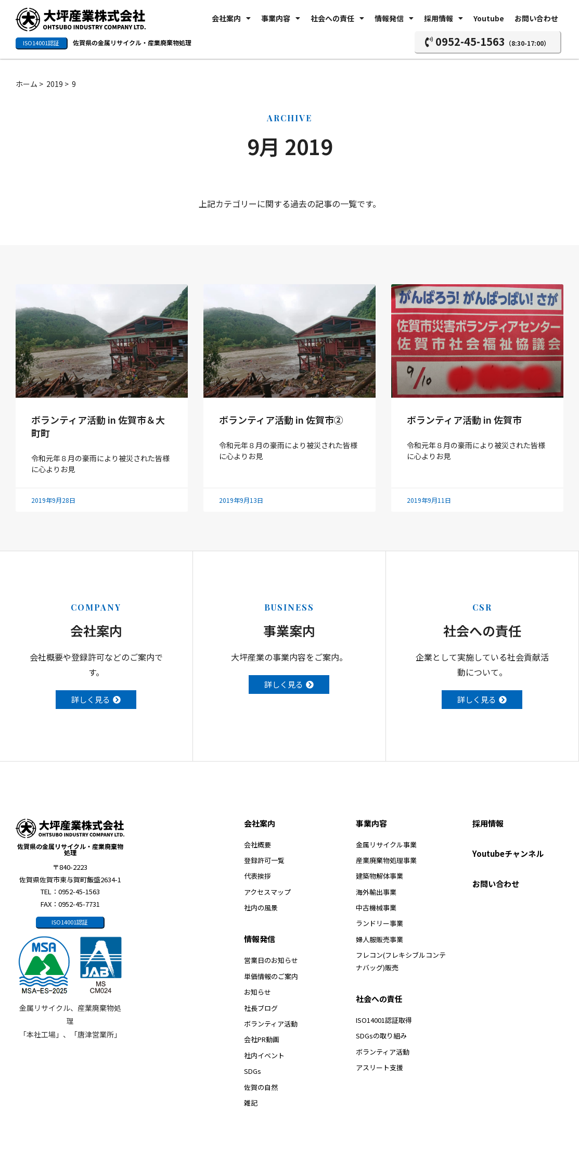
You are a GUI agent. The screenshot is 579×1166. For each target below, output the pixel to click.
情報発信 (394, 18)
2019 (54, 84)
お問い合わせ (536, 18)
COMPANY (96, 607)
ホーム (26, 84)
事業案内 (289, 630)
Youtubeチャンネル (508, 853)
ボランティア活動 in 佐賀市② (281, 419)
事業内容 (280, 18)
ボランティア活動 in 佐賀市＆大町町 (98, 426)
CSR (482, 607)
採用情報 (443, 18)
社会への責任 (337, 18)
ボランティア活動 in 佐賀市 (464, 419)
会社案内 (231, 18)
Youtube (488, 18)
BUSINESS (289, 607)
